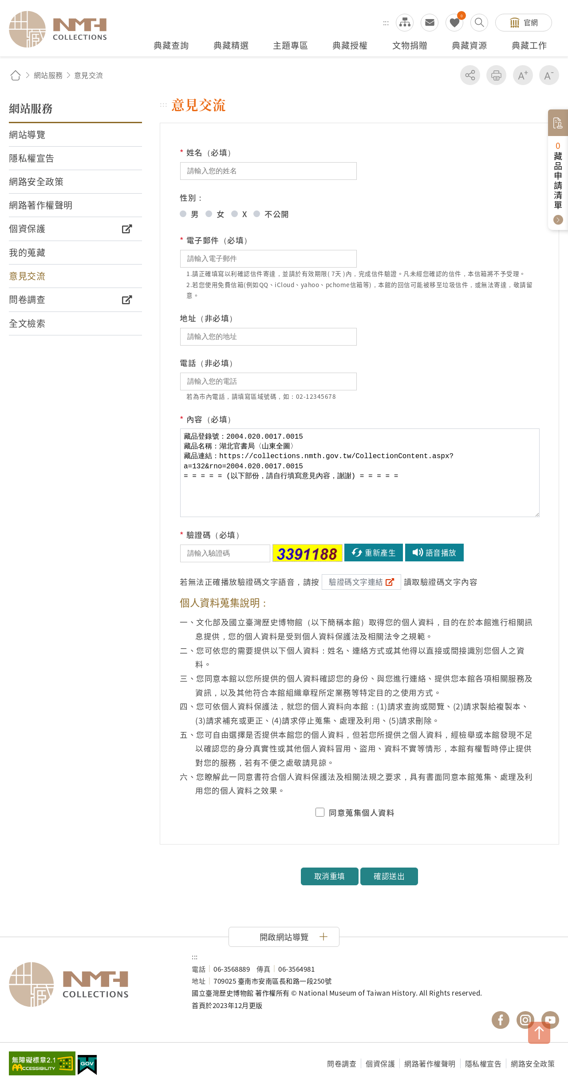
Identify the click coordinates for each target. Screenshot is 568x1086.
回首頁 (15, 75)
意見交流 (429, 22)
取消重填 (329, 876)
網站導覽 (405, 22)
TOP (539, 1033)
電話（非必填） (208, 362)
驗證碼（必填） (212, 535)
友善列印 (496, 75)
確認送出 (389, 876)
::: (386, 22)
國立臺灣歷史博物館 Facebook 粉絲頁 (500, 1020)
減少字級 (549, 75)
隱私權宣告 (483, 1063)
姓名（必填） (208, 152)
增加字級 (523, 75)
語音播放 (441, 552)
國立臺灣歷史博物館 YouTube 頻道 (550, 1020)
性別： (192, 197)
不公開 (276, 213)
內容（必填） (208, 419)
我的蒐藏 (454, 22)
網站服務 (48, 75)
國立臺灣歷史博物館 (91, 984)
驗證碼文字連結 (356, 581)
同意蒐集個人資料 (361, 812)
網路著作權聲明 (430, 1063)
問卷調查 (341, 1063)
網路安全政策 (533, 1063)
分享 (470, 75)
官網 (531, 22)
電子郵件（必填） (216, 240)
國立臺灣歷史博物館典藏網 (63, 29)
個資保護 (380, 1063)
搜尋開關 (479, 22)
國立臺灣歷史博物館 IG (525, 1020)
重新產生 (380, 552)
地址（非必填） (208, 317)
